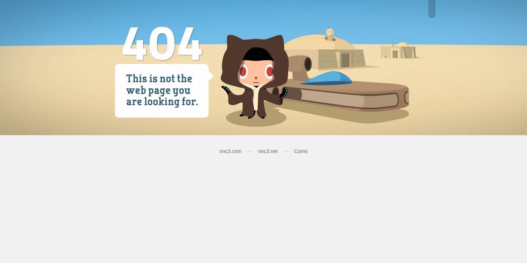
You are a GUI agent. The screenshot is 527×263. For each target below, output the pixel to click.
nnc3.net (268, 151)
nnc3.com (231, 151)
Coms (301, 151)
